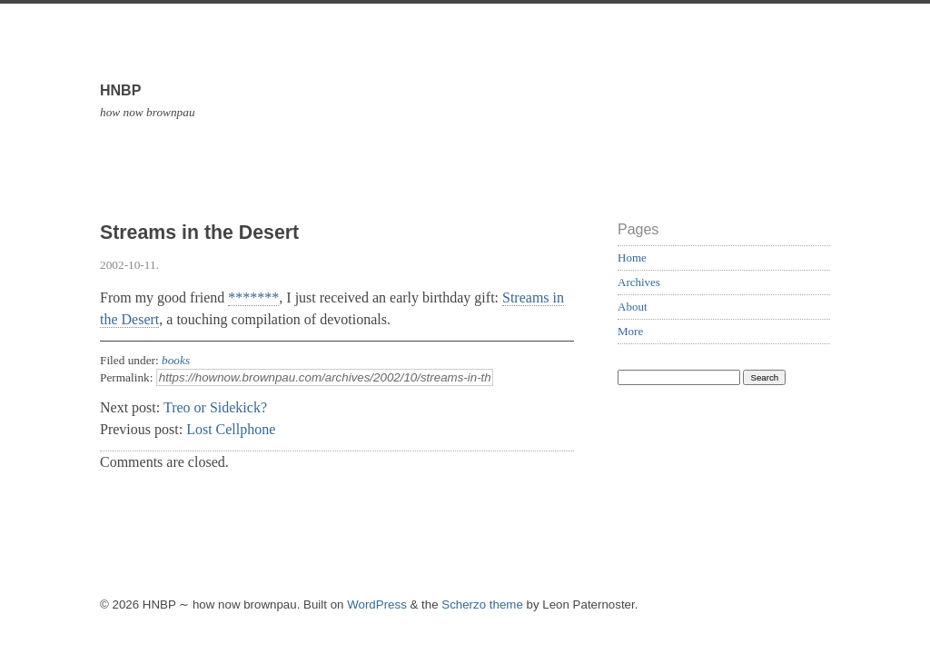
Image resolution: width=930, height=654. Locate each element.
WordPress (377, 604)
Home (632, 257)
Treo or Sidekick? (215, 407)
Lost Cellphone (230, 429)
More (630, 331)
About (633, 306)
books (176, 360)
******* (253, 297)
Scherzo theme (482, 604)
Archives (639, 282)
